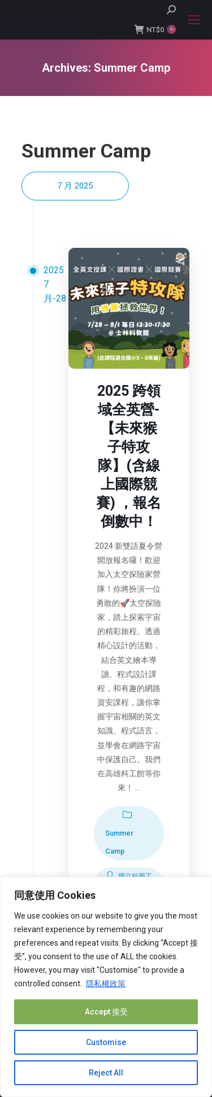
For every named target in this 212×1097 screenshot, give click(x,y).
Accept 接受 (106, 1011)
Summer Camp (119, 842)
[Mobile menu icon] (194, 20)
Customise (106, 1042)
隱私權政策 (106, 983)
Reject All (106, 1072)
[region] (106, 987)
